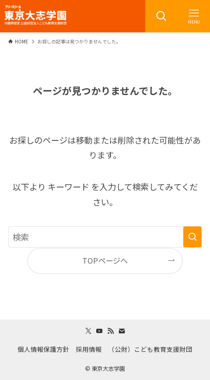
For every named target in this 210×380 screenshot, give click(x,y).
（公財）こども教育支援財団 (150, 349)
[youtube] (99, 331)
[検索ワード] (105, 236)
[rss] (110, 331)
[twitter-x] (88, 331)
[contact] (121, 331)
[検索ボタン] (161, 16)
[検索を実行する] (192, 236)
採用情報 (89, 349)
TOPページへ (105, 260)
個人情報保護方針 (43, 349)
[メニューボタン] (194, 16)
